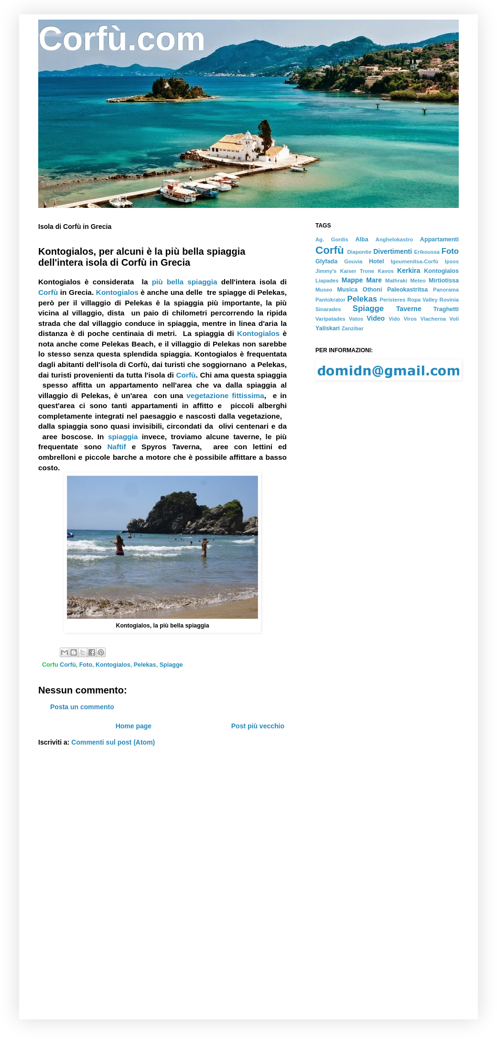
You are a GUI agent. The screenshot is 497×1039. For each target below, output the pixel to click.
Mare (374, 280)
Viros (410, 319)
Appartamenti (439, 239)
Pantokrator (330, 300)
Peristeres (392, 300)
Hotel (376, 261)
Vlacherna (433, 319)
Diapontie (359, 252)
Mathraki (396, 280)
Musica (347, 289)
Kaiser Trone (357, 271)
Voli (454, 319)
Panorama (446, 289)
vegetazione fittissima (225, 395)
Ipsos (452, 261)
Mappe (352, 280)
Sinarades (328, 309)
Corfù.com (121, 38)
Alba (361, 239)
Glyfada (326, 261)
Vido (394, 319)
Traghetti (446, 309)
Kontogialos (117, 292)
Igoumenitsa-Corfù (414, 261)
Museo (323, 289)
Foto (450, 251)
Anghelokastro (394, 239)
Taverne (408, 309)
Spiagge (368, 308)
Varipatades (330, 319)
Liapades (327, 280)
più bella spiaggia (184, 282)
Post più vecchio (257, 726)
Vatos (356, 319)
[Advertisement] (89, 487)
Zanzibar (353, 328)
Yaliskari (327, 328)
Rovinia (449, 300)
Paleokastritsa (407, 289)
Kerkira (408, 270)
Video (376, 318)
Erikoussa (427, 252)
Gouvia (353, 261)
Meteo (417, 280)
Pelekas (362, 298)
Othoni (372, 289)
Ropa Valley (422, 300)
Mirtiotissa (444, 280)
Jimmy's (325, 271)
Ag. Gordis (331, 239)
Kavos (386, 271)
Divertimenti (392, 251)
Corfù (48, 292)
